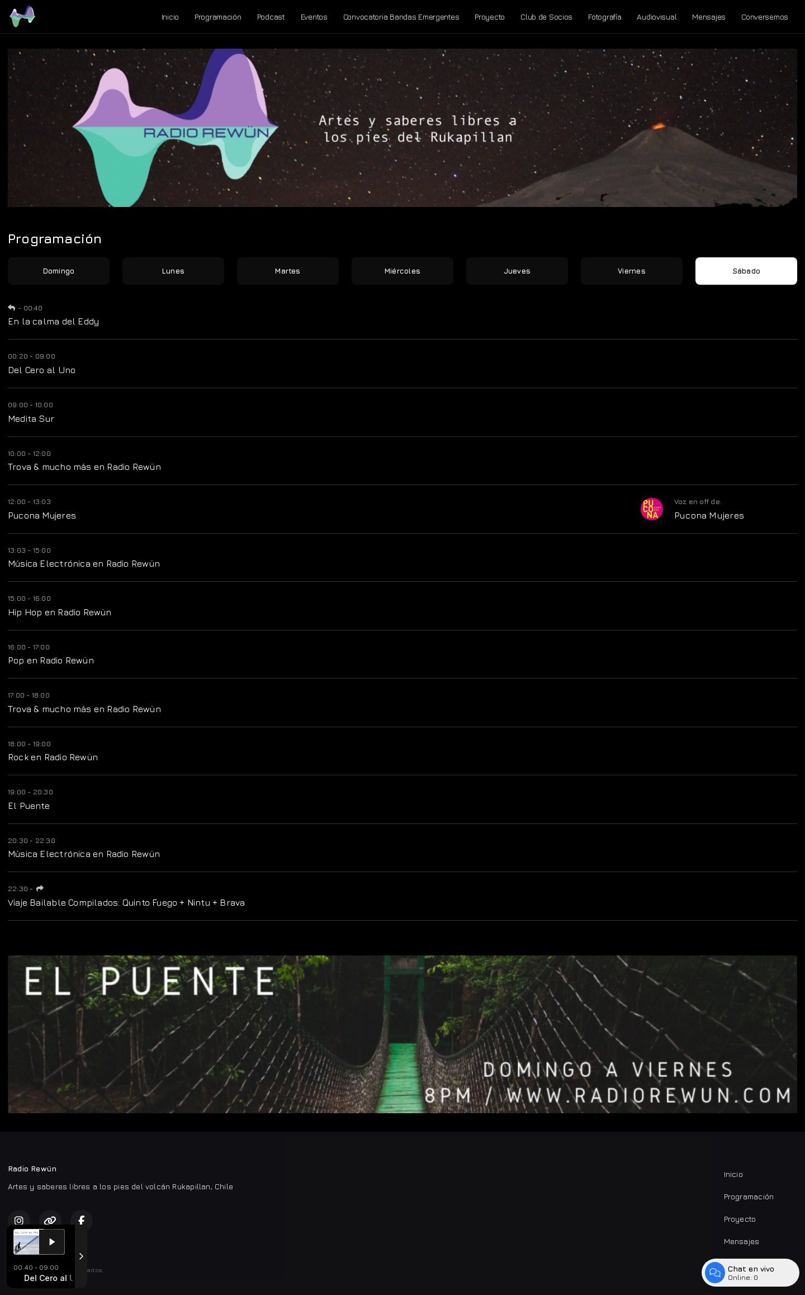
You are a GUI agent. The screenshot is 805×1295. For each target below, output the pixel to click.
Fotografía (604, 16)
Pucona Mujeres (42, 515)
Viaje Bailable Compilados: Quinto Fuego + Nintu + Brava (126, 902)
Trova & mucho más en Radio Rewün (84, 466)
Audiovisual (656, 16)
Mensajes (709, 16)
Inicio (170, 16)
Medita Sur (31, 418)
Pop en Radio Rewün (51, 660)
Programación (218, 16)
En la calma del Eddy (53, 321)
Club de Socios (546, 16)
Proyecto (490, 16)
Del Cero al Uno (41, 369)
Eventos (314, 16)
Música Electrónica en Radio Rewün (84, 563)
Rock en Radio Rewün (53, 756)
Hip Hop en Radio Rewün (60, 612)
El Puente (29, 805)
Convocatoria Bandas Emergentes (401, 16)
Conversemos (764, 16)
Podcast (271, 16)
